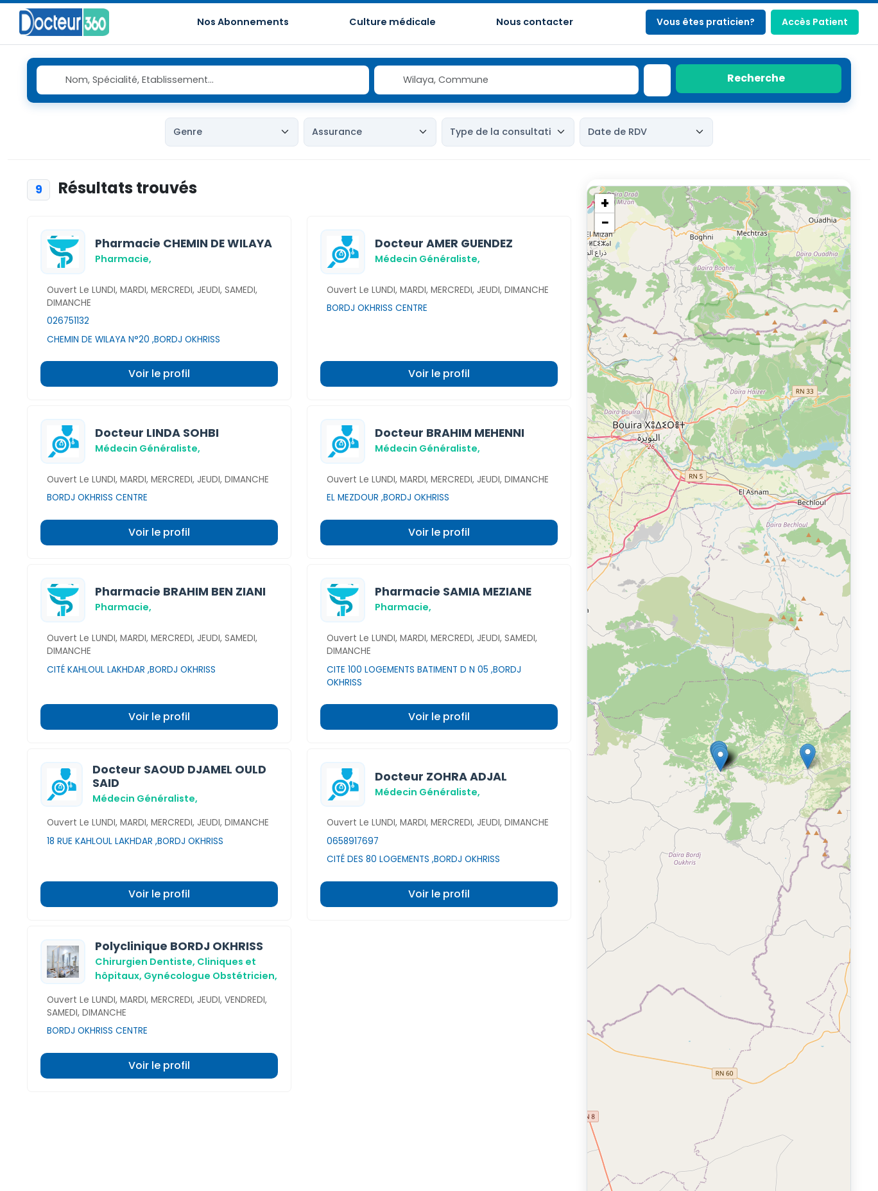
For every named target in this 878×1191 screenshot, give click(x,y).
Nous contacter (534, 21)
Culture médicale (392, 21)
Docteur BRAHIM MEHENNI (449, 433)
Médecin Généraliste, (427, 258)
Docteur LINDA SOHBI (157, 433)
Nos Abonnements (243, 21)
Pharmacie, (123, 258)
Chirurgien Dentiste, (145, 961)
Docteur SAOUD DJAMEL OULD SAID (179, 776)
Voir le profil (159, 373)
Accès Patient (815, 21)
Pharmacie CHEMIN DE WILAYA (183, 243)
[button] (808, 756)
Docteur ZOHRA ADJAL (441, 776)
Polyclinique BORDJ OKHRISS (179, 946)
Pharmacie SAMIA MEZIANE (453, 591)
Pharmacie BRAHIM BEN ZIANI (180, 591)
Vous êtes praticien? (706, 21)
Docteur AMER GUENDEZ (444, 243)
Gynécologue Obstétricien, (210, 975)
